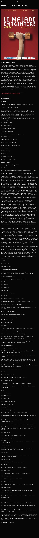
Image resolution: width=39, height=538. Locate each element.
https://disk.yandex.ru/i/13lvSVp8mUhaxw (10, 94)
